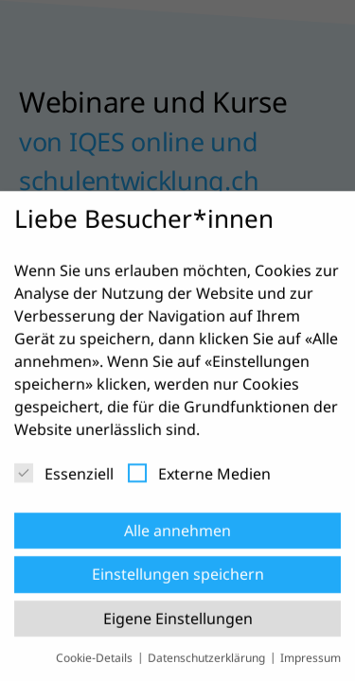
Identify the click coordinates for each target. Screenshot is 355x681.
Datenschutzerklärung (208, 664)
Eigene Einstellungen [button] (178, 624)
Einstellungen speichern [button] (178, 580)
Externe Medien (199, 480)
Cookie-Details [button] (95, 664)
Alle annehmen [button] (177, 537)
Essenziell (64, 480)
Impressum (310, 664)
